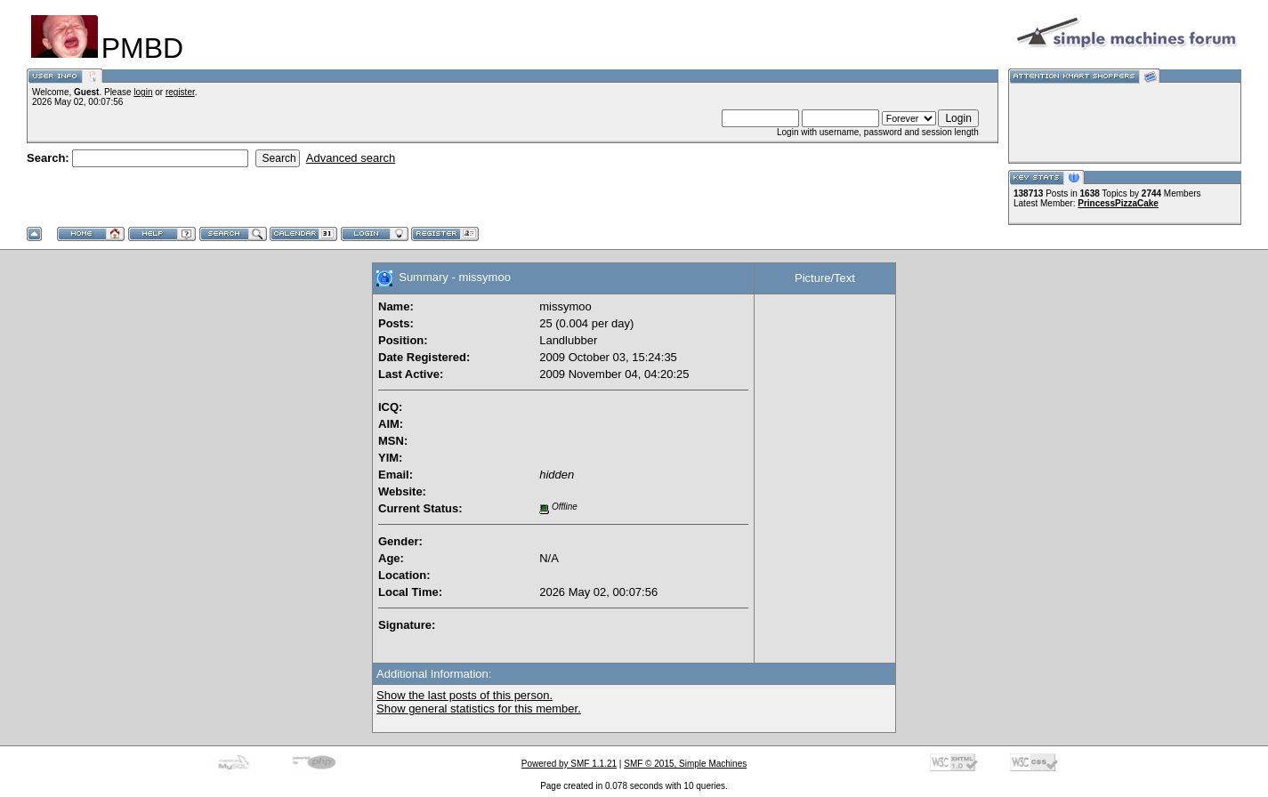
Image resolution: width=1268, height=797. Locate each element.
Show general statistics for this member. (478, 708)
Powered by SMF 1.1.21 (569, 764)
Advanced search (350, 158)
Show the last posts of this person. (464, 695)
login (142, 92)
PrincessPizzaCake (1118, 203)
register (180, 92)
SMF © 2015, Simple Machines (685, 764)
